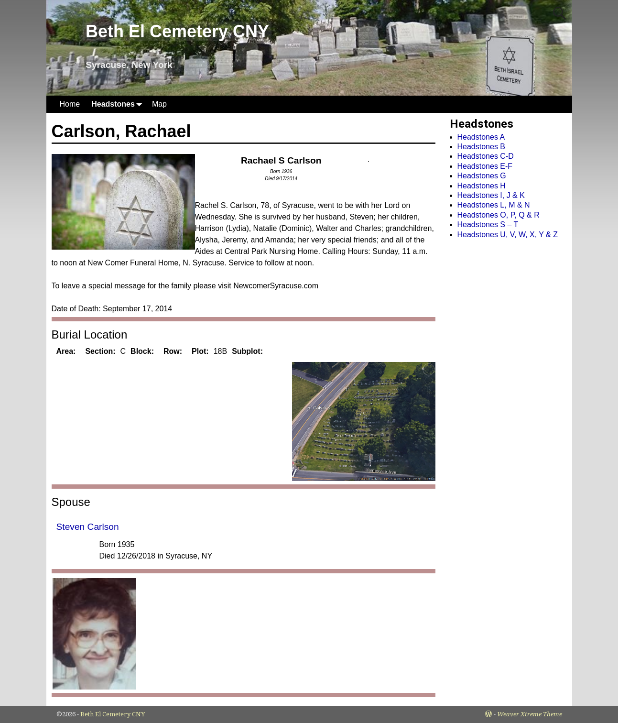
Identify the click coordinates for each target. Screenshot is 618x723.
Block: (142, 351)
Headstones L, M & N (493, 205)
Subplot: (247, 351)
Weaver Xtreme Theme (529, 714)
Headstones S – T (488, 224)
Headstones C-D (485, 156)
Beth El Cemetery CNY (177, 31)
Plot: (200, 351)
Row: (172, 351)
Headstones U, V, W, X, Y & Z (507, 234)
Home (70, 104)
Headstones (118, 104)
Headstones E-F (485, 166)
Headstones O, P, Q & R (498, 215)
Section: (100, 351)
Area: (66, 351)
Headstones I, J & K (491, 195)
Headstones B (481, 146)
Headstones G (481, 176)
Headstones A (481, 137)
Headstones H (481, 186)
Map (159, 104)
